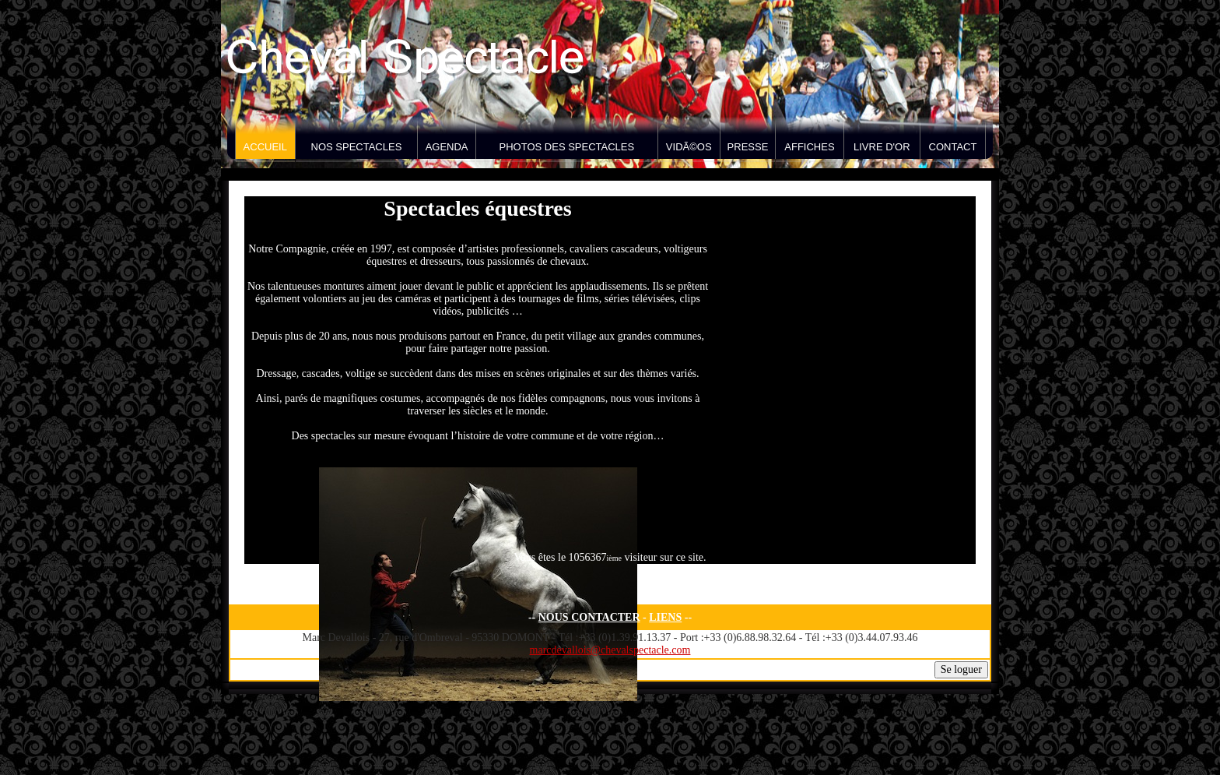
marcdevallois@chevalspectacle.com (610, 650)
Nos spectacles (356, 147)
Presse (748, 147)
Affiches (809, 147)
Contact (953, 147)
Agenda (447, 147)
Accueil (265, 147)
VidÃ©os (689, 147)
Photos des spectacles (567, 147)
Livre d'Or (882, 147)
